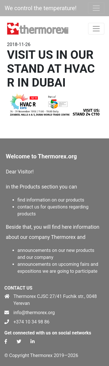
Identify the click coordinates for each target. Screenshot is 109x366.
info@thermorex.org (34, 312)
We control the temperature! (40, 8)
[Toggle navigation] (96, 8)
